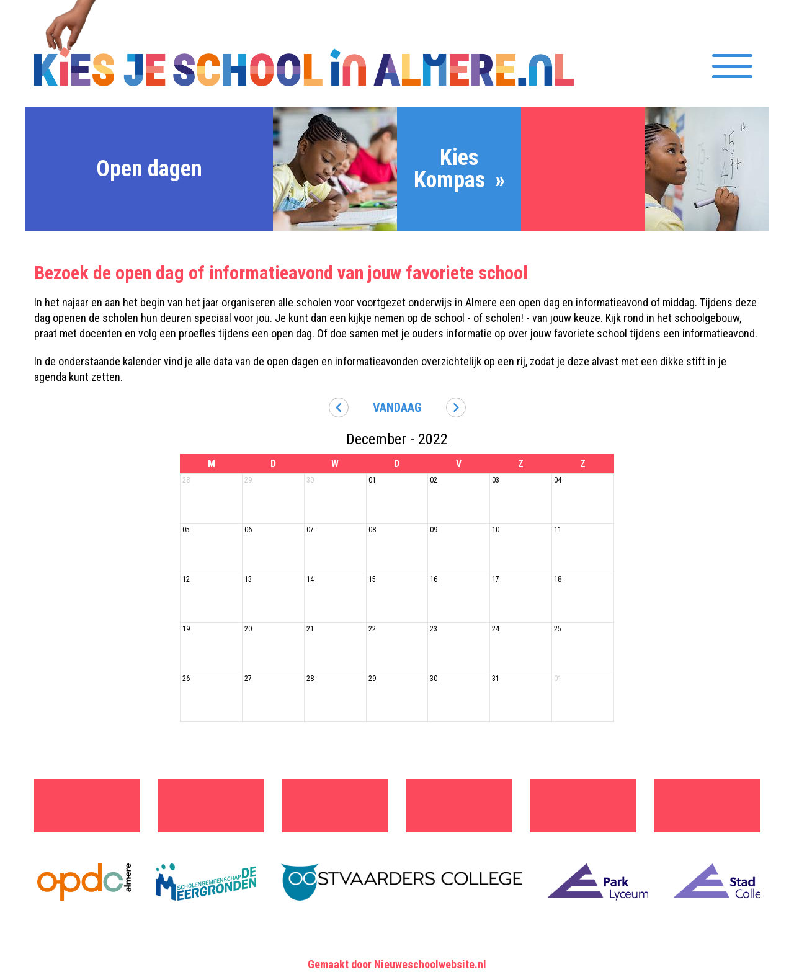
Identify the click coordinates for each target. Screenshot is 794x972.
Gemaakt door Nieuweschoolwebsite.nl (397, 964)
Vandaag (397, 407)
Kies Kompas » (459, 169)
